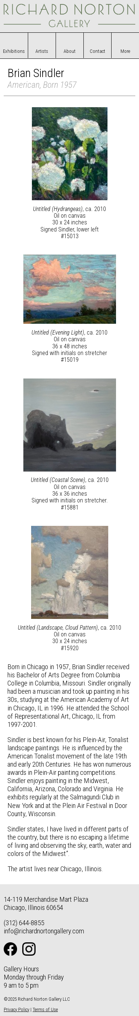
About (70, 51)
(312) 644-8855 (24, 922)
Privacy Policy (16, 1009)
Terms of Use (45, 1009)
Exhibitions (14, 51)
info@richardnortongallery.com (44, 931)
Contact (97, 51)
